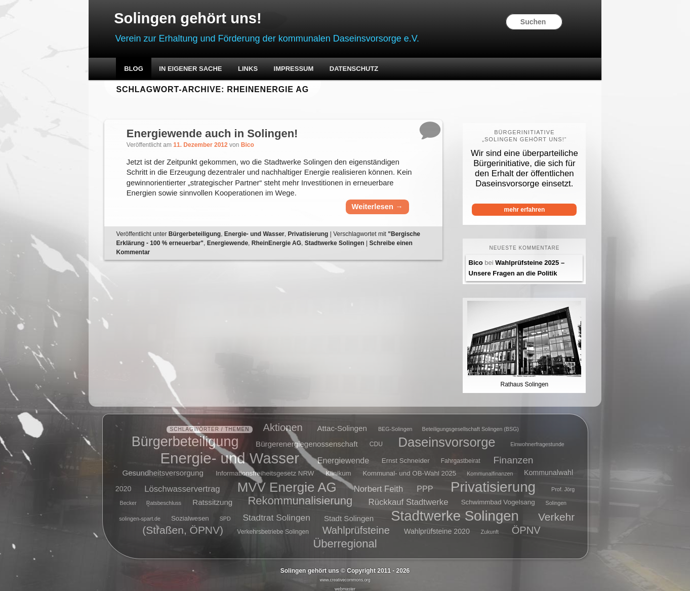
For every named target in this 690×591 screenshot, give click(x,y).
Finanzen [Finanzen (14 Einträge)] (514, 454)
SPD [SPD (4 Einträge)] (225, 512)
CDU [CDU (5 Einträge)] (376, 438)
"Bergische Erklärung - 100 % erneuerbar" (189, 255)
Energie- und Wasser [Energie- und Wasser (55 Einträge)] (229, 452)
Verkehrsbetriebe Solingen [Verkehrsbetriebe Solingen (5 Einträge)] (273, 526)
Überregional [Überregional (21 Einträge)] (345, 537)
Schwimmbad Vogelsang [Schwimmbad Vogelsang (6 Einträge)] (498, 496)
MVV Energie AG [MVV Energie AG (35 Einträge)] (287, 481)
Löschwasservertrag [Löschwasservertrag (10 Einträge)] (182, 482)
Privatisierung (320, 246)
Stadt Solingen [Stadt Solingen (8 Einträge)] (349, 511)
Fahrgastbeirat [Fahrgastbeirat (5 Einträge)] (460, 455)
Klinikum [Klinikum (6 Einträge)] (338, 467)
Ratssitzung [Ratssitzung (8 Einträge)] (212, 496)
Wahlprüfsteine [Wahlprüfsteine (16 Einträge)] (356, 524)
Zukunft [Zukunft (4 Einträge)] (489, 526)
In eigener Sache (202, 69)
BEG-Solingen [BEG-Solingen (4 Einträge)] (395, 423)
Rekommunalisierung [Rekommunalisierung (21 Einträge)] (300, 495)
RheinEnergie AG (322, 255)
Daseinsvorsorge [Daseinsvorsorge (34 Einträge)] (447, 435)
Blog (145, 69)
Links (259, 69)
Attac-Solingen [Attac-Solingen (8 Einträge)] (342, 422)
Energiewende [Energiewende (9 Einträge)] (343, 454)
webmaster (345, 582)
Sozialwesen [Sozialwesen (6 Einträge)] (190, 512)
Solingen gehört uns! (202, 18)
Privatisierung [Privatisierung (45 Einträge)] (493, 480)
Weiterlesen (371, 219)
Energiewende (273, 255)
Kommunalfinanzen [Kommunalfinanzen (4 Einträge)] (490, 467)
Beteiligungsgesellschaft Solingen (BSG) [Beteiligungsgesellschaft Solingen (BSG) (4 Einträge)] (470, 423)
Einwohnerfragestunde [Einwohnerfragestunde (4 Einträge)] (537, 438)
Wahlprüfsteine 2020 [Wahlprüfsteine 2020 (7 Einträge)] (437, 526)
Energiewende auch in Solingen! (225, 134)
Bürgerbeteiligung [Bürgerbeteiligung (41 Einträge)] (185, 435)
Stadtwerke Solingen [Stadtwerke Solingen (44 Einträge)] (455, 510)
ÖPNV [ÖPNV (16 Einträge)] (526, 524)
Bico (260, 145)
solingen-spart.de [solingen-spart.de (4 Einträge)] (139, 512)
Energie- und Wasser (267, 246)
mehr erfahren (515, 210)
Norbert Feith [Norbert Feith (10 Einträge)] (378, 482)
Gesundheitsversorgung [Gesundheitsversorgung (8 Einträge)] (162, 466)
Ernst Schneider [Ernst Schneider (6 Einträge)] (406, 455)
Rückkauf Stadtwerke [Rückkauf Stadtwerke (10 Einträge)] (409, 496)
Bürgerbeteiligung (207, 246)
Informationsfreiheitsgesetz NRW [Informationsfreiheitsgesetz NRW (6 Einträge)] (265, 467)
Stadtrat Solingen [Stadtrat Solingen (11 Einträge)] (276, 511)
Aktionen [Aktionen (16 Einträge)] (283, 421)
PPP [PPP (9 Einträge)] (425, 482)
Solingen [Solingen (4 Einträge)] (556, 497)
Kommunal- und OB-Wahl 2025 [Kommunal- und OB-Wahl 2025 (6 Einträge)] (409, 467)
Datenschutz (365, 69)
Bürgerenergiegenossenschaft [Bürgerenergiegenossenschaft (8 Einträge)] (307, 437)
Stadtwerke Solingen (381, 255)
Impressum (305, 69)
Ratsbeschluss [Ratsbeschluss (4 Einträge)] (163, 497)
